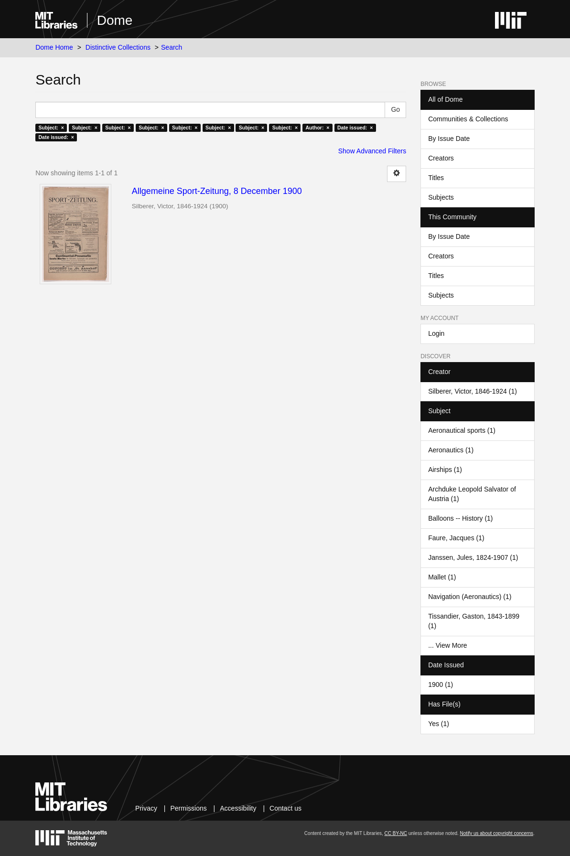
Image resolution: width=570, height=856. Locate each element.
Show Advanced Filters (372, 151)
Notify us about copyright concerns (496, 833)
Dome (115, 20)
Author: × (318, 127)
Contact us (285, 808)
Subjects (441, 197)
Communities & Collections (468, 119)
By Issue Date (449, 138)
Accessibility (238, 808)
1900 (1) (440, 684)
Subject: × (51, 127)
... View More (447, 645)
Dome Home (54, 47)
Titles (436, 178)
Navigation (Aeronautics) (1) (469, 596)
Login (436, 333)
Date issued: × (355, 127)
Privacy (146, 808)
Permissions (188, 808)
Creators (441, 158)
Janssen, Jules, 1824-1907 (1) (473, 557)
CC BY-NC (396, 833)
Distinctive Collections (118, 47)
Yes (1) (438, 724)
